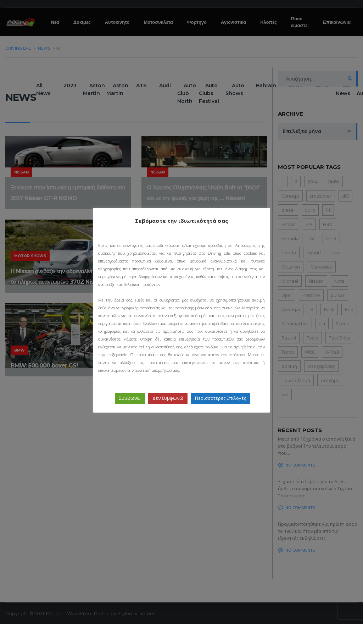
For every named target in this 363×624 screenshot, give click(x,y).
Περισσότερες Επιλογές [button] (220, 398)
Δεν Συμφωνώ (167, 398)
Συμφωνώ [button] (130, 398)
